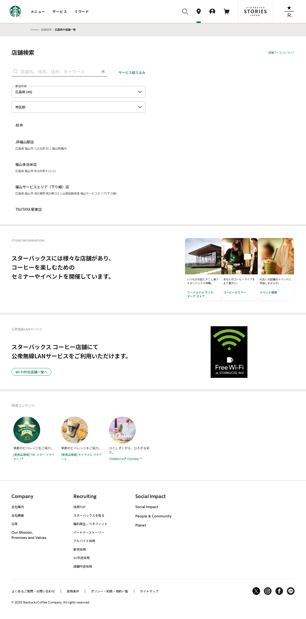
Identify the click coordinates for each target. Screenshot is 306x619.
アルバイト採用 (84, 540)
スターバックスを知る (88, 515)
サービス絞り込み (132, 72)
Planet (140, 525)
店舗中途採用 (82, 566)
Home (34, 29)
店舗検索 (46, 29)
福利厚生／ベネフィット (90, 523)
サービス (60, 11)
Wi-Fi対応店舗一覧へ (31, 371)
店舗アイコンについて (281, 52)
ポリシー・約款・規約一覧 (109, 591)
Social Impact (146, 507)
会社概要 (17, 515)
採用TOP (79, 507)
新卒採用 (79, 549)
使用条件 (73, 591)
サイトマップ (149, 591)
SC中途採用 (81, 557)
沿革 (14, 523)
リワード (81, 11)
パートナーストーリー (88, 532)
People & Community (153, 516)
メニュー (38, 11)
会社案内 (17, 507)
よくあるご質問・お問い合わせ (33, 591)
